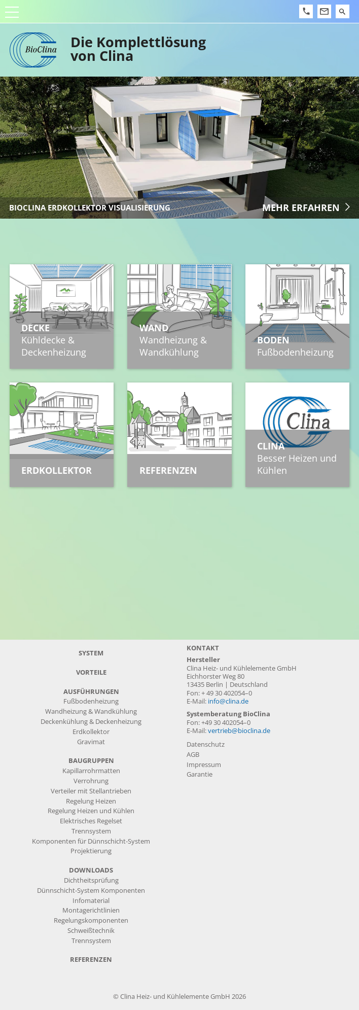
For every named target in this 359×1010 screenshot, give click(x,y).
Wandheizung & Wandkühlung (91, 711)
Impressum (204, 764)
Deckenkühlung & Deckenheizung (91, 721)
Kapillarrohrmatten (91, 771)
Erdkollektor (91, 731)
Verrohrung (91, 781)
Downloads (91, 870)
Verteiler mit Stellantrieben (91, 791)
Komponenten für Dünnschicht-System (91, 841)
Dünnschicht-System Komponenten (91, 890)
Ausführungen (91, 691)
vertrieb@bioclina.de (239, 730)
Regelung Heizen (91, 801)
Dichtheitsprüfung (91, 880)
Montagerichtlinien (91, 910)
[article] (179, 148)
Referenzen (91, 959)
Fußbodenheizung (91, 701)
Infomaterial (91, 900)
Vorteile (91, 672)
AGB (193, 754)
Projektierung (91, 851)
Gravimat (91, 742)
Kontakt (203, 648)
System (91, 653)
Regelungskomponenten (91, 920)
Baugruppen (91, 760)
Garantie (199, 774)
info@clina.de (228, 701)
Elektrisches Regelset (91, 821)
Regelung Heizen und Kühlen (91, 811)
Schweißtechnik (91, 930)
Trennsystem (91, 831)
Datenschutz (206, 744)
